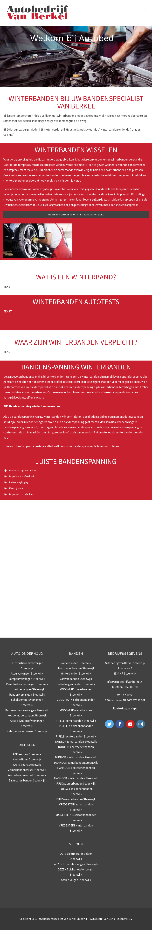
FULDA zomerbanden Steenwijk (75, 783)
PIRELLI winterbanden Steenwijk (76, 736)
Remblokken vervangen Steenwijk (27, 684)
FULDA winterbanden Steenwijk (76, 799)
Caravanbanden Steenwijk (76, 679)
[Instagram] (140, 724)
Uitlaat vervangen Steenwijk (27, 689)
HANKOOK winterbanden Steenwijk (76, 778)
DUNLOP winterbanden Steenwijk (76, 757)
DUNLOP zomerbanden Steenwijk (76, 741)
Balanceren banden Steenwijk (27, 780)
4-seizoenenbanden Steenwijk (76, 668)
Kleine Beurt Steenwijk (27, 759)
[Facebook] (119, 724)
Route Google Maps (125, 708)
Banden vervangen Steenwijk (27, 694)
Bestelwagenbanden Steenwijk (76, 684)
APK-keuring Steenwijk (27, 754)
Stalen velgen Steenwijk (76, 880)
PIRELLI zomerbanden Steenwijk (76, 721)
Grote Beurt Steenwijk (27, 765)
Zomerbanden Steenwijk (76, 663)
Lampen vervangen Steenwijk (27, 679)
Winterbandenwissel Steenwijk (27, 775)
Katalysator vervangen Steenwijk (27, 731)
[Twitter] (109, 724)
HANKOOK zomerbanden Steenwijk (76, 763)
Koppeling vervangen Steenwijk (27, 715)
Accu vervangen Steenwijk (27, 673)
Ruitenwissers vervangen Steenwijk (27, 710)
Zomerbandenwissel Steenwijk (27, 770)
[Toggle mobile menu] (145, 11)
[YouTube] (130, 724)
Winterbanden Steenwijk (76, 673)
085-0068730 (131, 687)
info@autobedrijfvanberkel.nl (125, 682)
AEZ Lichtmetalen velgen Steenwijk (76, 864)
